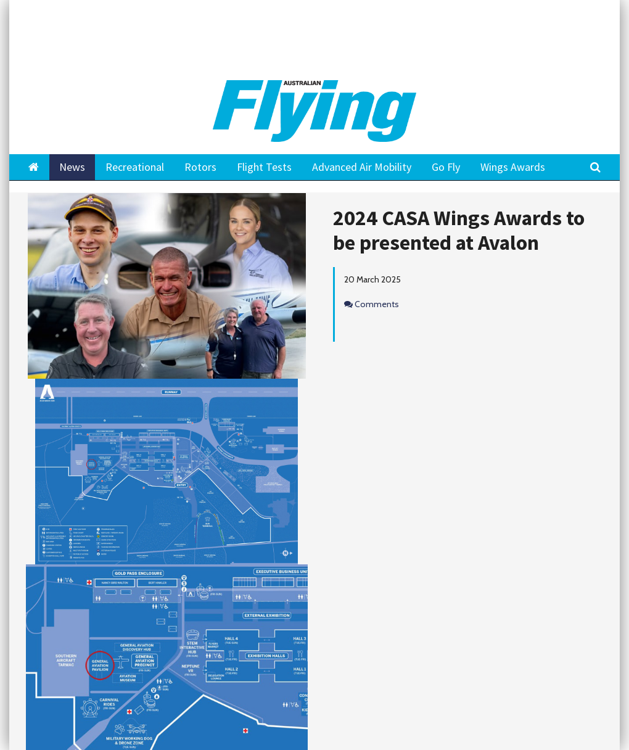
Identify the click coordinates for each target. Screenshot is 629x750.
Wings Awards (512, 167)
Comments (377, 304)
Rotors (200, 167)
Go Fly (446, 167)
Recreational (134, 167)
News (72, 167)
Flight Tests (264, 167)
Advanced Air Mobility (361, 167)
